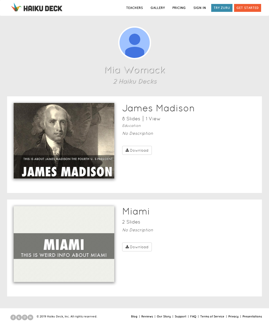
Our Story (164, 316)
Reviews (147, 316)
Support (180, 316)
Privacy (233, 316)
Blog (134, 316)
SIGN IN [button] (199, 7)
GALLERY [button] (158, 7)
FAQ (193, 316)
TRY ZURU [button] (222, 7)
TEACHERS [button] (134, 7)
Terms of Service (212, 316)
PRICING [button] (179, 7)
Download (137, 150)
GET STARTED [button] (247, 7)
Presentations (252, 316)
